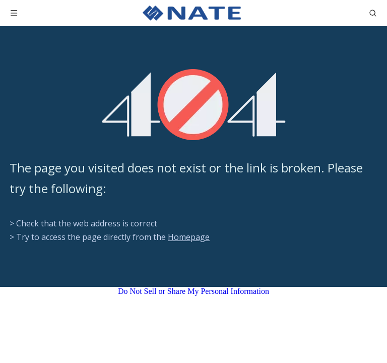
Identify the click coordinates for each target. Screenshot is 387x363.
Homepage (189, 237)
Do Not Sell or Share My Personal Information (193, 291)
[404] (194, 104)
